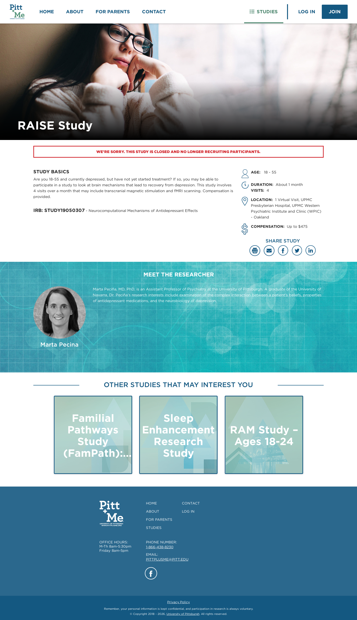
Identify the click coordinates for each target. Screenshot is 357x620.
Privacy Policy (178, 602)
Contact (154, 11)
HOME (151, 503)
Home (46, 11)
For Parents (113, 11)
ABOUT (152, 511)
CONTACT (191, 503)
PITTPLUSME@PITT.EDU (167, 559)
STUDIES (154, 528)
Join (335, 11)
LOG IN (188, 511)
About (74, 11)
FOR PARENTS (159, 520)
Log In (306, 11)
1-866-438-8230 (159, 547)
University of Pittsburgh (182, 614)
